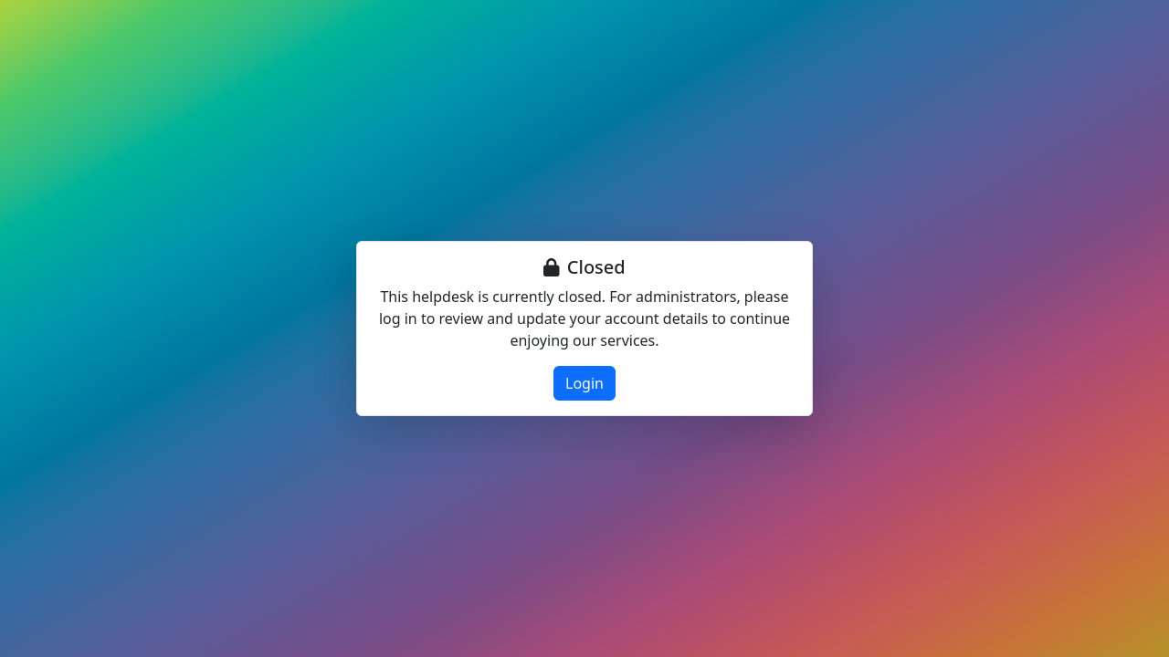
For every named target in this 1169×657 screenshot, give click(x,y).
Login (584, 383)
